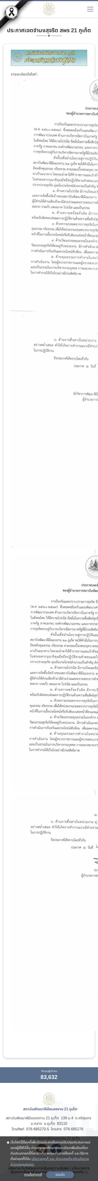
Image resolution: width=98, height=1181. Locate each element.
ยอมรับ (60, 1174)
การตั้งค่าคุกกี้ (33, 1174)
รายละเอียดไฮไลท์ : (24, 74)
